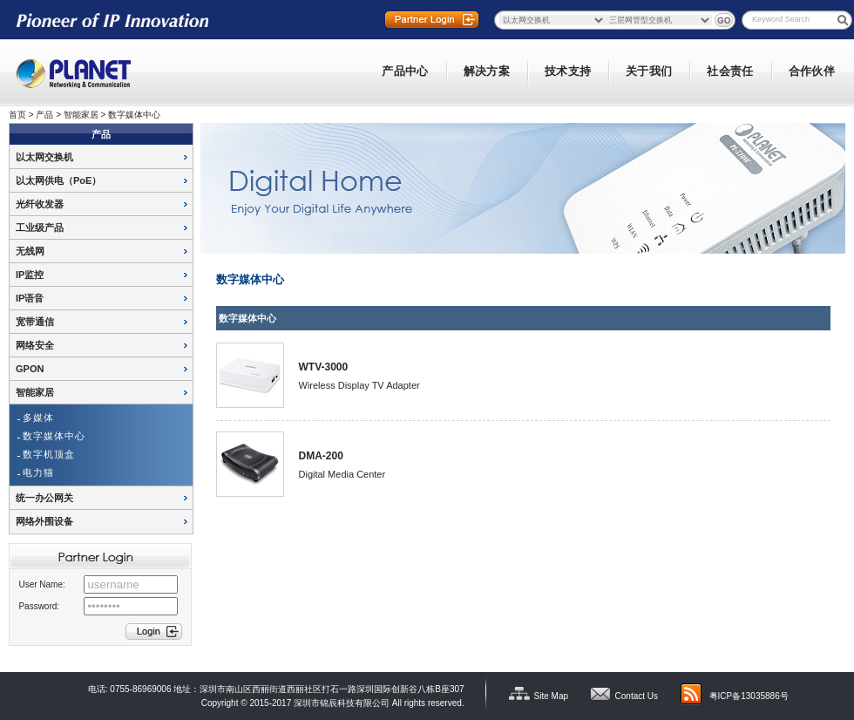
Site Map (551, 696)
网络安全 (35, 345)
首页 (17, 114)
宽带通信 (35, 321)
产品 (44, 114)
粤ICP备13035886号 (749, 696)
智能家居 (81, 114)
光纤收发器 (40, 204)
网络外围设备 (44, 521)
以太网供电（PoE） (58, 180)
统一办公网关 (44, 497)
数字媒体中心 (134, 114)
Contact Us (636, 696)
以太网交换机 (44, 157)
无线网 (30, 251)
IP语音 (30, 298)
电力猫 (38, 472)
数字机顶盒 (49, 454)
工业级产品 (40, 227)
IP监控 (30, 274)
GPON (30, 368)
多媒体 (38, 417)
